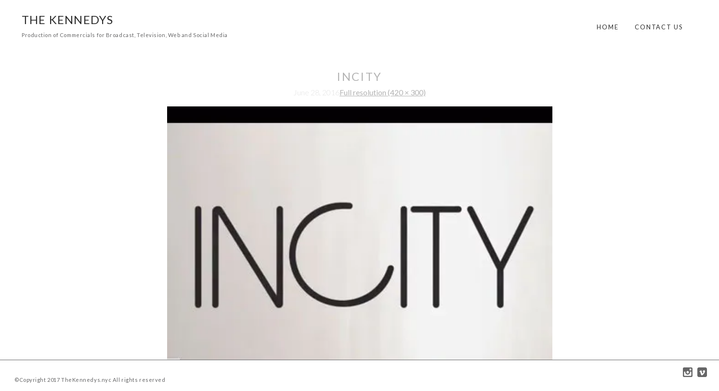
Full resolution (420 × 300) (383, 92)
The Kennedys (67, 19)
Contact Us (659, 27)
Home (608, 27)
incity (359, 76)
